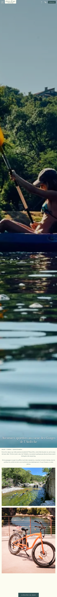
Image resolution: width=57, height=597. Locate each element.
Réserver (52, 2)
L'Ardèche (9, 449)
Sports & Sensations (17, 449)
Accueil (3, 449)
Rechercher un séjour (28, 595)
